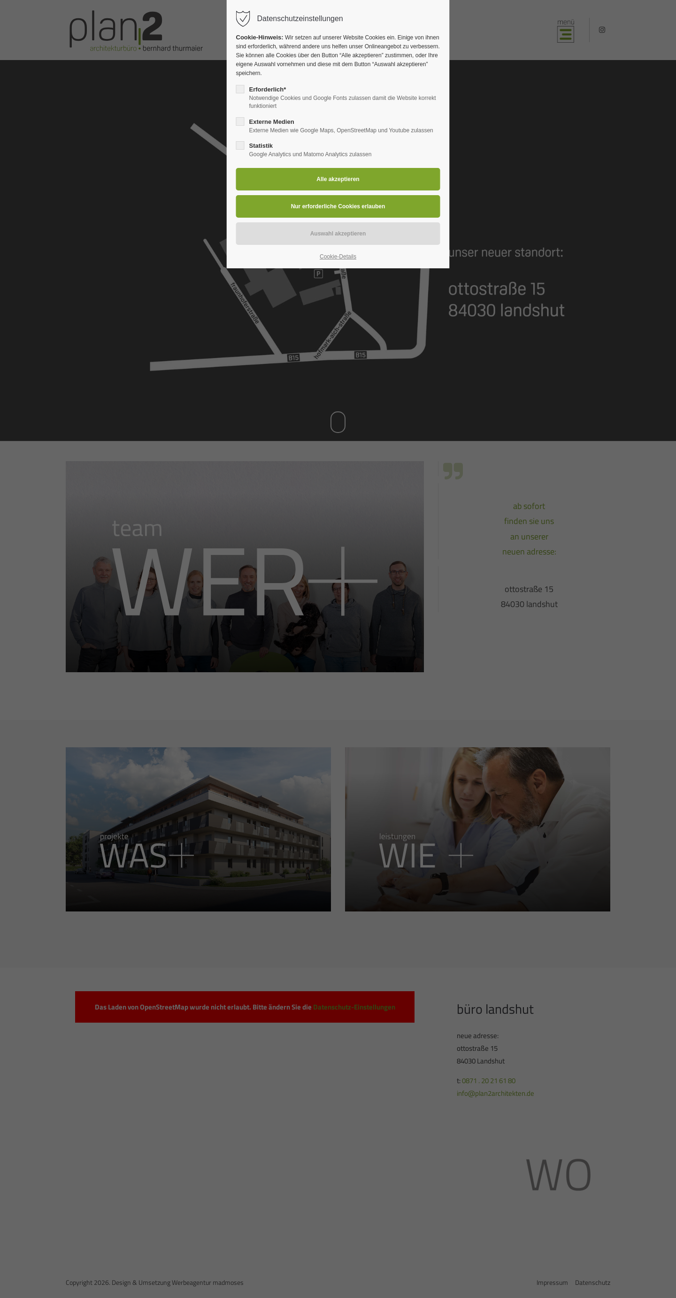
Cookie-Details (338, 256)
